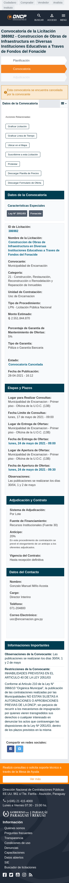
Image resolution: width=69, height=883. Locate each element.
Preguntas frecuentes (18, 833)
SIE (6, 862)
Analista (57, 2)
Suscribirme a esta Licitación (23, 154)
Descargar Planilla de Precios (23, 173)
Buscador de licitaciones (20, 867)
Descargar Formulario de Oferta (24, 182)
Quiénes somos (14, 828)
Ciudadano (10, 2)
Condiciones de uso (17, 842)
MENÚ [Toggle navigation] (63, 17)
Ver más (35, 779)
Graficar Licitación (17, 126)
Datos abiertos (13, 857)
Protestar (12, 164)
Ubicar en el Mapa (17, 145)
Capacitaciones (14, 852)
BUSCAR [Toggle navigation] (39, 17)
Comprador (27, 2)
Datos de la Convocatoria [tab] (20, 103)
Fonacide (35, 213)
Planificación (21, 60)
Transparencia (13, 838)
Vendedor (43, 2)
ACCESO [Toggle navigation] (52, 17)
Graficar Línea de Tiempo (21, 135)
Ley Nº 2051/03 (17, 213)
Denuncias (11, 847)
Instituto (8, 7)
